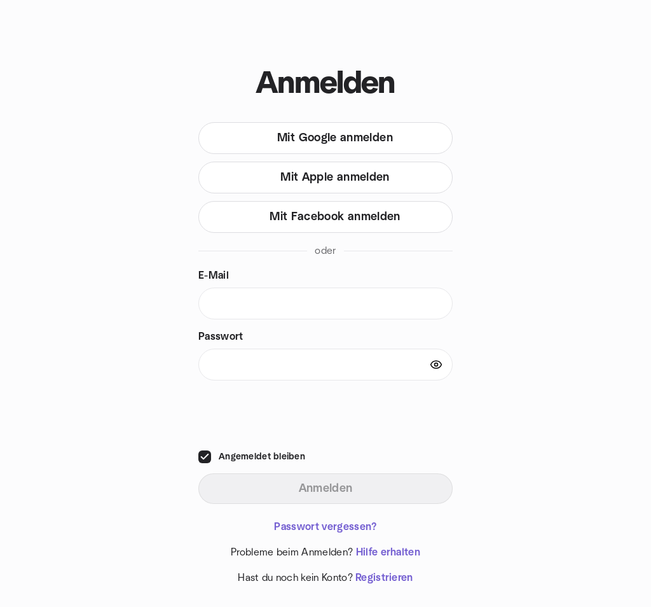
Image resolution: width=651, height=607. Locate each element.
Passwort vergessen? (325, 527)
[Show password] (436, 364)
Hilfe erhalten (388, 552)
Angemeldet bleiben (262, 456)
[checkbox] (204, 456)
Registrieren (384, 578)
